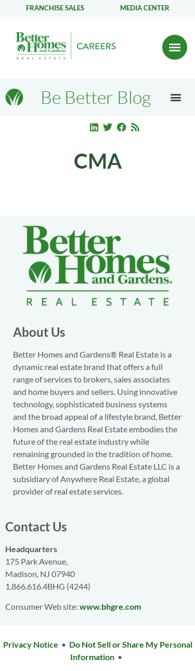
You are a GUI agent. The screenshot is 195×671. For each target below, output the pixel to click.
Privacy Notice (30, 644)
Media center (145, 8)
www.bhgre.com (110, 606)
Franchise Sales (55, 8)
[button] (174, 47)
